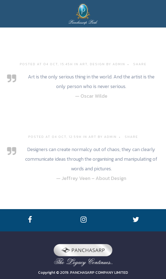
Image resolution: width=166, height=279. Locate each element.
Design (97, 64)
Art (83, 64)
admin (119, 64)
